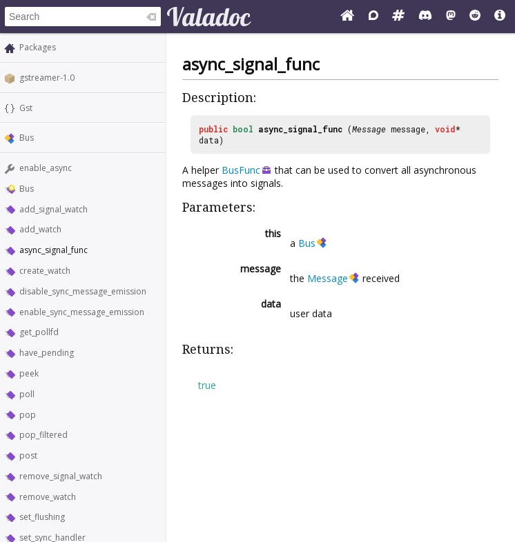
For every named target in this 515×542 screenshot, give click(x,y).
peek (29, 373)
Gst (25, 108)
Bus (26, 137)
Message (369, 128)
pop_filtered (43, 435)
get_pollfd (39, 332)
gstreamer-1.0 (47, 77)
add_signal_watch (53, 209)
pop (27, 415)
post (28, 455)
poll (27, 394)
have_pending (46, 353)
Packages (37, 47)
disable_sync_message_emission (82, 291)
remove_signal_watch (60, 476)
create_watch (44, 271)
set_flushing (42, 517)
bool (243, 128)
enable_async (45, 168)
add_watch (40, 229)
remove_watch (47, 497)
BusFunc (241, 170)
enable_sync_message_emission (81, 312)
